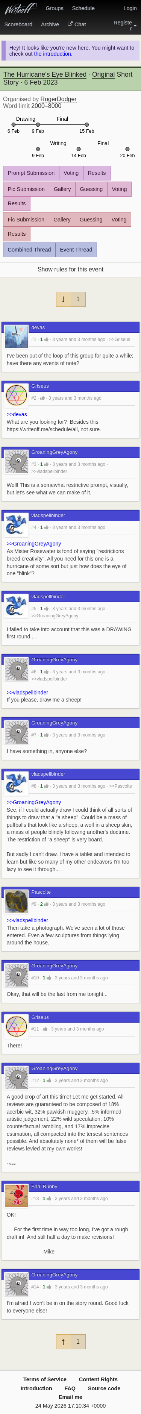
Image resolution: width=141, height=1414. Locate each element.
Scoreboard (18, 24)
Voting (71, 173)
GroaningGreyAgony (54, 452)
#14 (35, 1287)
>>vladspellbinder (49, 471)
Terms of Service (45, 1379)
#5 (33, 608)
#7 (33, 735)
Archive (50, 24)
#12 (35, 1080)
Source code (104, 1388)
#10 (35, 978)
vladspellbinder (48, 515)
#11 (35, 1029)
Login (129, 8)
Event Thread (76, 250)
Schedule (83, 8)
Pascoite (41, 892)
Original (103, 74)
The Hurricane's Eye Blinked (44, 74)
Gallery (62, 189)
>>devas (17, 414)
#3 (33, 464)
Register (125, 26)
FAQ (70, 1388)
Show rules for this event (70, 269)
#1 (33, 339)
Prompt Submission (31, 173)
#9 (33, 904)
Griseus (40, 386)
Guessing (91, 189)
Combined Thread (29, 250)
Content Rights (98, 1379)
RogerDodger (59, 99)
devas (38, 327)
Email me (70, 1397)
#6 (33, 671)
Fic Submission (26, 220)
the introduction (52, 54)
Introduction (36, 1388)
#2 (33, 398)
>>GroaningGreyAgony (34, 544)
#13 (35, 1198)
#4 (33, 527)
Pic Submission (26, 189)
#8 (33, 786)
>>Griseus (119, 339)
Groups (54, 8)
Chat (77, 24)
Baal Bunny (44, 1186)
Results (97, 173)
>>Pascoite (120, 786)
